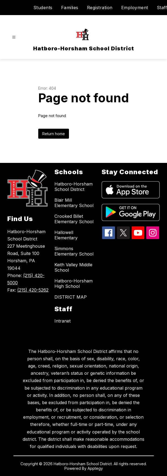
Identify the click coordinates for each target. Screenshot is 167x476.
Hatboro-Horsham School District (73, 186)
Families (69, 7)
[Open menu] (14, 37)
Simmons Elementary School (73, 251)
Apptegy (95, 468)
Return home (53, 133)
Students (43, 7)
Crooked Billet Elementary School (73, 219)
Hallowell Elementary (66, 235)
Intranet (62, 321)
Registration (100, 7)
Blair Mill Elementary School (73, 202)
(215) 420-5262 (32, 290)
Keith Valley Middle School (73, 267)
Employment (134, 7)
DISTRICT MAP (70, 297)
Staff (162, 7)
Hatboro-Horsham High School (73, 283)
